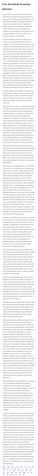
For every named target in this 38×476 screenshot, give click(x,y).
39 (10, 470)
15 (27, 472)
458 (30, 470)
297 (4, 474)
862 (24, 474)
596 (17, 466)
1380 (4, 466)
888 (4, 468)
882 (7, 474)
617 (30, 468)
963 (26, 468)
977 (11, 468)
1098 (24, 472)
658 (22, 470)
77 (23, 468)
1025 (8, 466)
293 (20, 472)
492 (20, 474)
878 (29, 466)
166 (19, 468)
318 (16, 472)
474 (31, 472)
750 (4, 470)
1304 (12, 474)
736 (18, 470)
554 (4, 472)
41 (25, 466)
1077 (26, 470)
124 (7, 468)
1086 (12, 472)
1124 (21, 466)
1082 (14, 470)
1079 (33, 466)
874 (7, 472)
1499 (13, 466)
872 (16, 474)
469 (15, 468)
